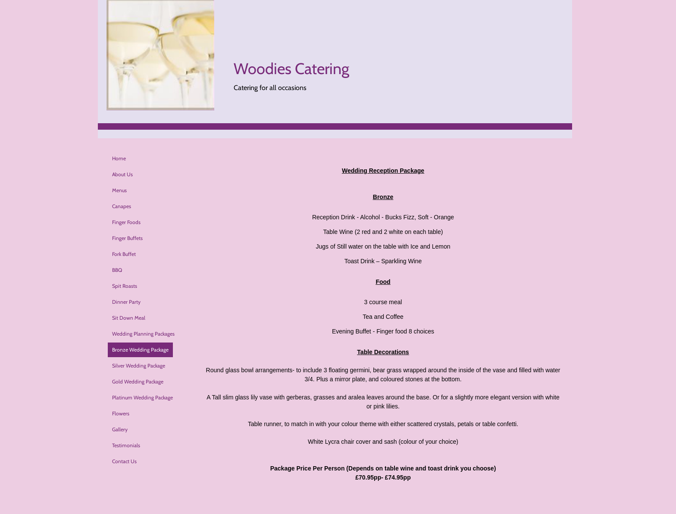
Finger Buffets (127, 238)
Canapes (121, 206)
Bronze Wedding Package (140, 349)
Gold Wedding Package (137, 381)
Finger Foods (126, 222)
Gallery (120, 429)
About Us (122, 174)
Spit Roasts (124, 286)
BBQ (117, 270)
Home (119, 158)
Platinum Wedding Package (142, 397)
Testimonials (126, 445)
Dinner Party (126, 302)
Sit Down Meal (128, 318)
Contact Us (124, 461)
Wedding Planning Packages (143, 333)
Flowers (120, 413)
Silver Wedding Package (138, 365)
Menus (119, 190)
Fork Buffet (124, 254)
